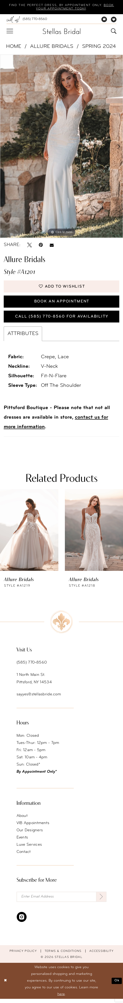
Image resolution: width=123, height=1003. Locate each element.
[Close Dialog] (5, 985)
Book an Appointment (61, 303)
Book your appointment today (61, 9)
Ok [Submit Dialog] (116, 985)
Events (22, 841)
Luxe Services (29, 848)
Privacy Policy (23, 955)
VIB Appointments (33, 827)
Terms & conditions (63, 955)
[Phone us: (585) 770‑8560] (27, 20)
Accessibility (101, 955)
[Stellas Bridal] (61, 32)
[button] (10, 32)
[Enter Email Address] (62, 900)
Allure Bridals (51, 47)
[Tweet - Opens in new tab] (29, 245)
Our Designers (30, 834)
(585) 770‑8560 (32, 666)
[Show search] (113, 32)
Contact (24, 856)
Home (13, 47)
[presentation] (29, 534)
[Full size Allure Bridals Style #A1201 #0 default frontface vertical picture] (61, 146)
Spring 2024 (99, 47)
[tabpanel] (61, 146)
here (61, 998)
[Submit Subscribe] (100, 900)
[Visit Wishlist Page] (113, 20)
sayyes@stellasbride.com (39, 698)
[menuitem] (27, 20)
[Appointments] (104, 20)
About (22, 820)
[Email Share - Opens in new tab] (52, 245)
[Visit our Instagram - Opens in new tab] (22, 921)
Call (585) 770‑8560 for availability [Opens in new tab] (62, 319)
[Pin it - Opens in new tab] (41, 245)
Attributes (22, 337)
